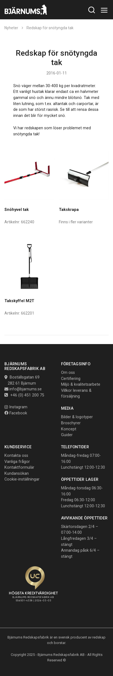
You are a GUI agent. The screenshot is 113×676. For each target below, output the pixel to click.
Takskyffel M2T (19, 301)
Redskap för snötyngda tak (50, 28)
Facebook (15, 413)
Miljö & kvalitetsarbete (80, 384)
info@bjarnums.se (25, 389)
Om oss (68, 372)
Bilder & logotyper (77, 417)
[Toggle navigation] (104, 10)
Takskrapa (69, 209)
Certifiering (70, 378)
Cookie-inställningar (22, 479)
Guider (67, 435)
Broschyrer (71, 423)
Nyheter (11, 28)
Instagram (15, 407)
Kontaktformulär (19, 467)
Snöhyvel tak (16, 209)
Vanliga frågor (17, 461)
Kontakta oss (16, 455)
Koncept (68, 429)
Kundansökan (16, 473)
